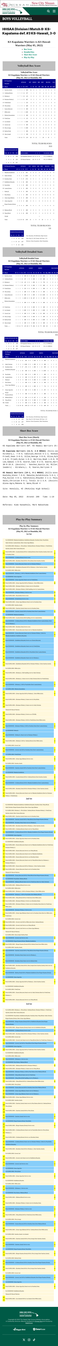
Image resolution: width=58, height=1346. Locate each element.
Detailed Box (29, 52)
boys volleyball (17, 18)
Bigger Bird (38, 1321)
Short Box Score (30, 55)
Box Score (28, 49)
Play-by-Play (29, 57)
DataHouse (29, 1323)
